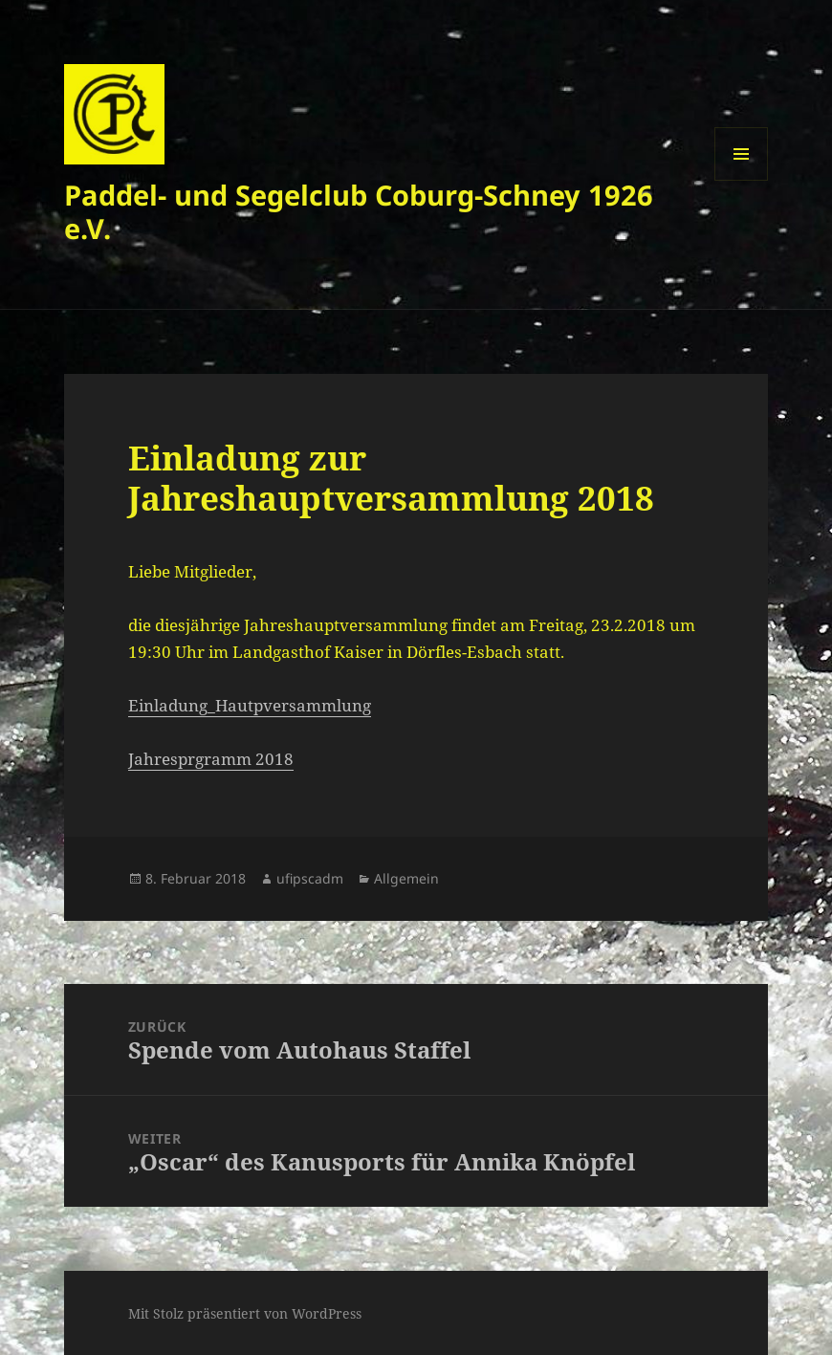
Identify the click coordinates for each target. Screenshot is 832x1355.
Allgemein (406, 878)
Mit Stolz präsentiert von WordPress (244, 1313)
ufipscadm (309, 878)
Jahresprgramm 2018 (211, 759)
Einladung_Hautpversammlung (249, 705)
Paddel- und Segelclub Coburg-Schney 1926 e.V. (358, 211)
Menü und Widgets (741, 180)
